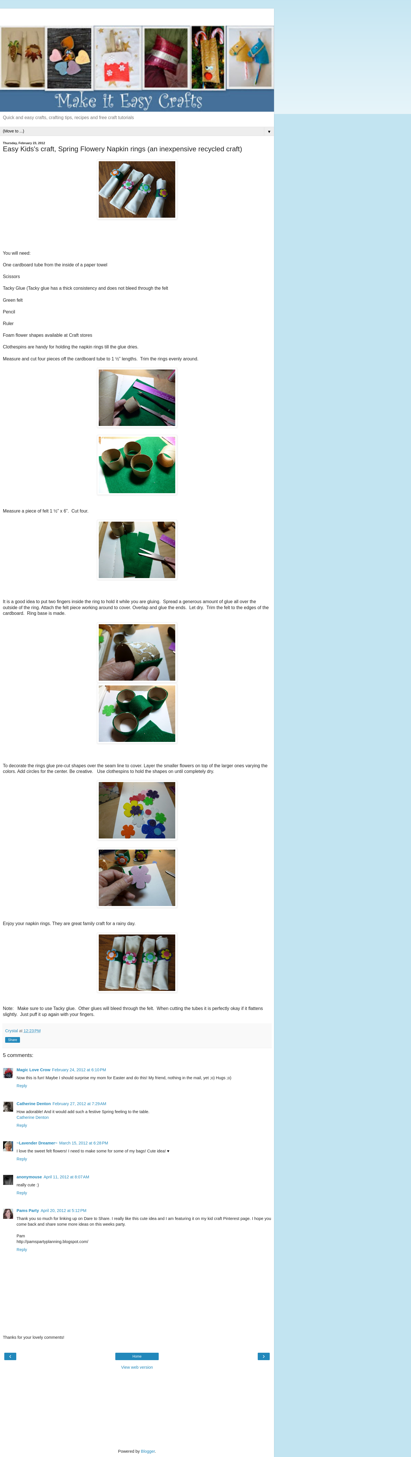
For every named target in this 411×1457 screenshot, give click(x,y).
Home (137, 1356)
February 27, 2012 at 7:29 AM (79, 1103)
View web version (137, 1367)
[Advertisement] (137, 16)
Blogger (148, 1451)
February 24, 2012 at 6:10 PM (79, 1070)
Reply (22, 1085)
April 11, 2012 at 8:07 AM (66, 1177)
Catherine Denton (34, 1103)
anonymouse (29, 1177)
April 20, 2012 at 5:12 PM (63, 1210)
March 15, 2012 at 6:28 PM (83, 1143)
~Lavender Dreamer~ (37, 1143)
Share (12, 1040)
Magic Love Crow (33, 1070)
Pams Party (28, 1210)
